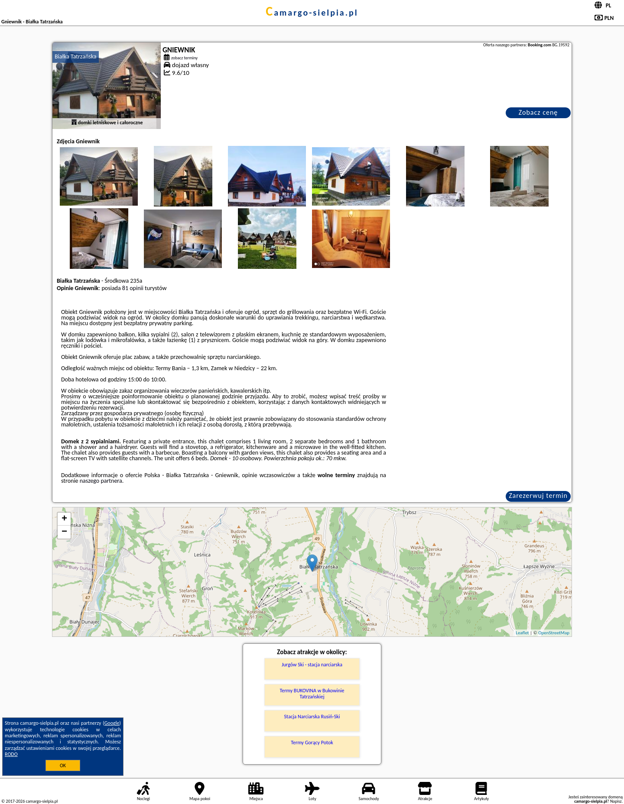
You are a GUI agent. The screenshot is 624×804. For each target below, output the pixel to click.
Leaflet (522, 633)
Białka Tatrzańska (76, 56)
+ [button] (64, 519)
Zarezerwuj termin (538, 495)
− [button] (64, 532)
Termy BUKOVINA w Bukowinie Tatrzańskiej (312, 694)
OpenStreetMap (553, 633)
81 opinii (132, 288)
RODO (11, 754)
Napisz (616, 801)
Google (112, 723)
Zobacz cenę (538, 112)
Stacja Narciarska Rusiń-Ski (312, 717)
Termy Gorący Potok (312, 742)
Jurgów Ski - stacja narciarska (312, 665)
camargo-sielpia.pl (312, 12)
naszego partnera (101, 480)
